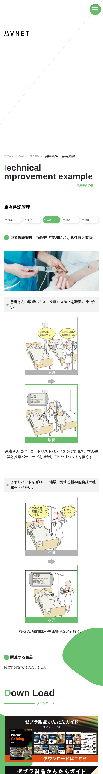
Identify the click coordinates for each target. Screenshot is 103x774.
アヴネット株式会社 (14, 156)
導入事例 (34, 156)
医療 (49, 219)
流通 (10, 219)
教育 (29, 219)
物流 (68, 219)
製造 (87, 219)
